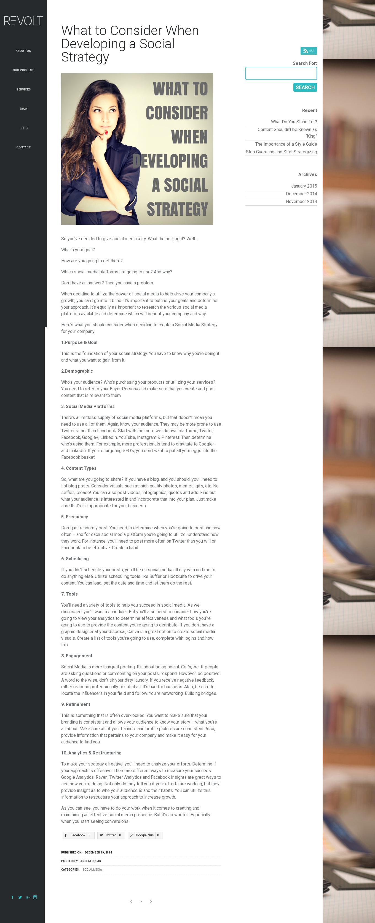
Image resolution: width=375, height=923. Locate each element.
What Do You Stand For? (294, 121)
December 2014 (301, 193)
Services (23, 89)
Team (23, 109)
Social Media (92, 869)
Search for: (305, 63)
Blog (24, 128)
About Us (23, 51)
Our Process (23, 70)
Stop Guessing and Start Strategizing (281, 151)
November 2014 (301, 201)
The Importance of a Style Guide (286, 144)
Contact (23, 147)
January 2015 (304, 186)
